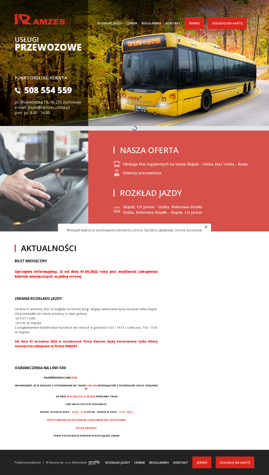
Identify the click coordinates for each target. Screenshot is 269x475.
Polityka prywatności (28, 462)
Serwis (194, 23)
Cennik (132, 23)
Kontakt (173, 23)
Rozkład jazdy (110, 23)
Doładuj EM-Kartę (227, 23)
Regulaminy (151, 23)
